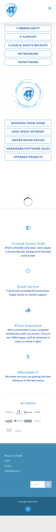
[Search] (48, 484)
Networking (28, 54)
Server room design (28, 140)
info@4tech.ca (12, 471)
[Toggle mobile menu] (50, 8)
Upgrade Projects (28, 157)
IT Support (28, 37)
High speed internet (28, 132)
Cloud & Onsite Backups (28, 45)
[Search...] (37, 484)
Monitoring (28, 62)
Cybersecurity (28, 28)
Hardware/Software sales (28, 149)
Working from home (28, 123)
